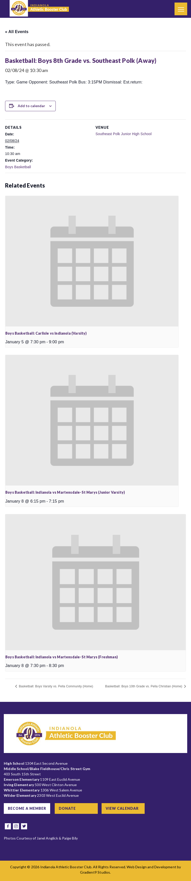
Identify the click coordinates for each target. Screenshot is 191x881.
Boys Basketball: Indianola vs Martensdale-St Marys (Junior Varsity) (65, 492)
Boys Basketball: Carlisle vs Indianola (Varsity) (46, 333)
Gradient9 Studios (95, 872)
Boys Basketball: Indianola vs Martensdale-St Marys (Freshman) (61, 657)
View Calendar (122, 808)
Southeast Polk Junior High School (123, 134)
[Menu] (181, 9)
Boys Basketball (18, 167)
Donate (67, 808)
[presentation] (91, 261)
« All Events (16, 32)
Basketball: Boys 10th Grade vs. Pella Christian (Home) (144, 686)
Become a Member (27, 808)
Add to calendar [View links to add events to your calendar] (31, 106)
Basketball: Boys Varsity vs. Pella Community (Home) (55, 686)
